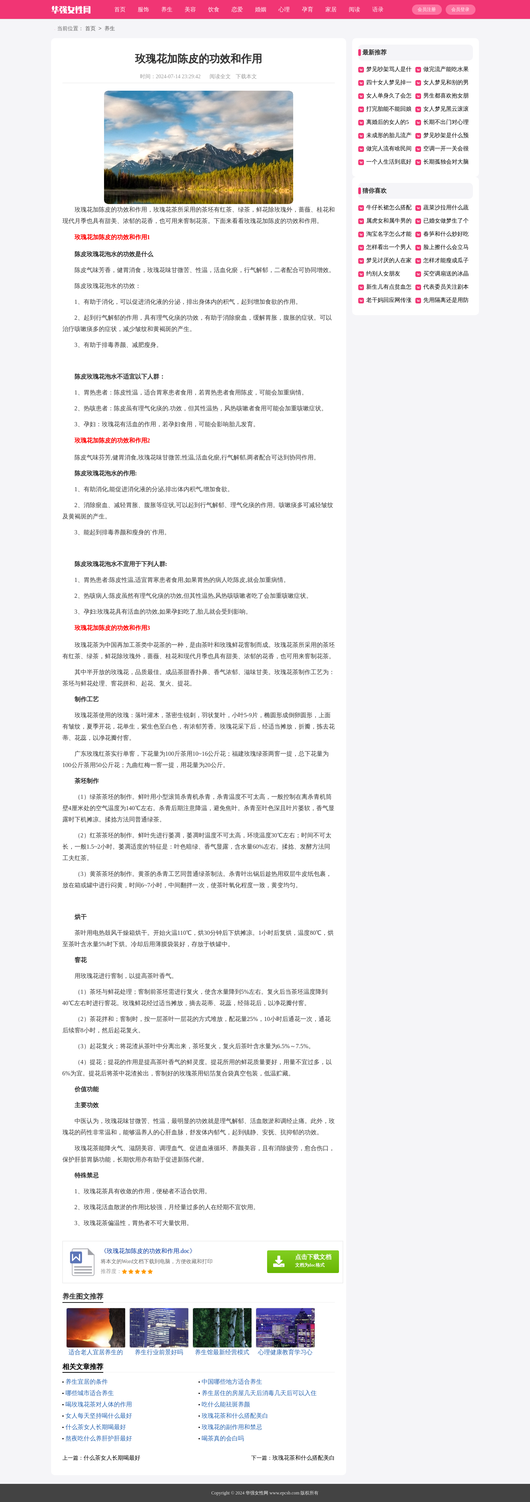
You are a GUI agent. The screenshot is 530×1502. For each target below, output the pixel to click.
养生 (167, 9)
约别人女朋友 (383, 274)
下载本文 (246, 76)
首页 (120, 9)
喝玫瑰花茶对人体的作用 (98, 1404)
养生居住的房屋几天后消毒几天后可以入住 (259, 1393)
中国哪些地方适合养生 (232, 1381)
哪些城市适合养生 (89, 1393)
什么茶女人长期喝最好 (95, 1427)
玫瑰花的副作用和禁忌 (232, 1427)
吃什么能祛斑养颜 (226, 1404)
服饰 (143, 9)
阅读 (354, 9)
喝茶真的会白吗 (223, 1438)
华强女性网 (257, 1493)
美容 (190, 9)
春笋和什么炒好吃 (446, 234)
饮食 (213, 9)
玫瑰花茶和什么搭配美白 (235, 1415)
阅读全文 (220, 76)
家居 (331, 9)
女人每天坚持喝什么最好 (98, 1415)
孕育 (307, 9)
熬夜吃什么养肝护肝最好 (98, 1438)
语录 (378, 9)
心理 (284, 9)
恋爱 (237, 9)
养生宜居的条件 (86, 1381)
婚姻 (260, 9)
